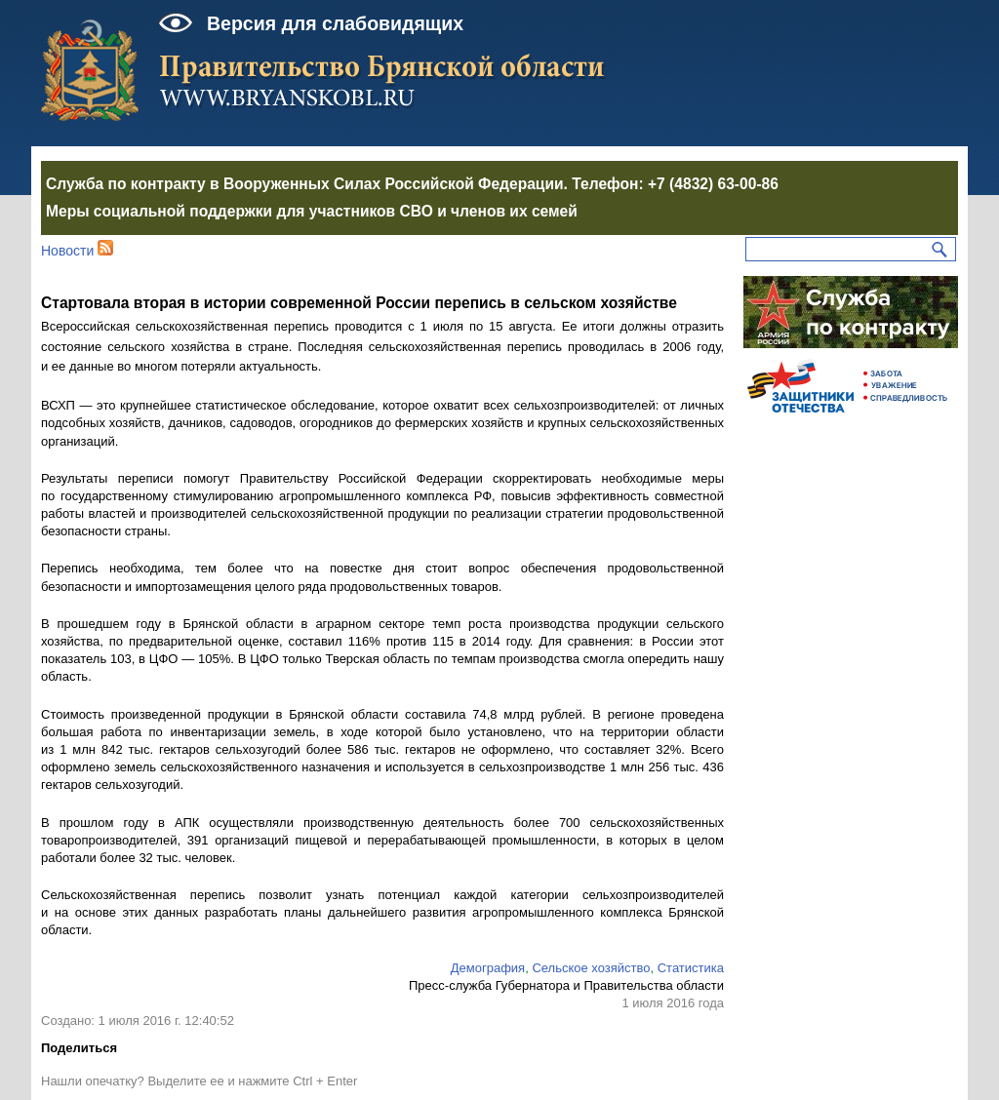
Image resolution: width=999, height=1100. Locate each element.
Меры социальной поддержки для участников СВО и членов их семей (312, 211)
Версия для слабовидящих (335, 23)
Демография (488, 968)
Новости (67, 250)
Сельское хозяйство (591, 968)
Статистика (691, 968)
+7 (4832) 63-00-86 (713, 184)
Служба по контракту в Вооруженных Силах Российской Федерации (305, 184)
